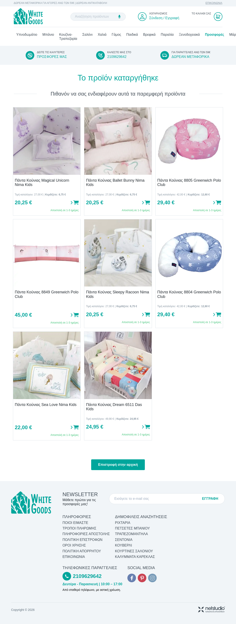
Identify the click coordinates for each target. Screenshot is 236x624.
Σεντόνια (124, 540)
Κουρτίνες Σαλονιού (134, 551)
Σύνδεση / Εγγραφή (164, 18)
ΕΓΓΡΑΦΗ (210, 498)
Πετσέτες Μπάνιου (132, 528)
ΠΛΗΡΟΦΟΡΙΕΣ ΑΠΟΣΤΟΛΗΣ (86, 534)
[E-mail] (156, 499)
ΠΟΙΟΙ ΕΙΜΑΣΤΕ (75, 523)
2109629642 (117, 57)
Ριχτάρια (122, 523)
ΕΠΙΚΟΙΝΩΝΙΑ (214, 3)
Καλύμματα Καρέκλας (135, 557)
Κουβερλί (123, 545)
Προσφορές (214, 34)
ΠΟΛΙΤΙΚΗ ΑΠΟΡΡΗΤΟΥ (82, 551)
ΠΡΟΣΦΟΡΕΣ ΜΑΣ (52, 57)
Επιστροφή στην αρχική (118, 464)
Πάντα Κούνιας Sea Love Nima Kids (46, 405)
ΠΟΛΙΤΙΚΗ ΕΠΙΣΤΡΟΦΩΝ (82, 540)
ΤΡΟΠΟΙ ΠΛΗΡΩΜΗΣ (79, 528)
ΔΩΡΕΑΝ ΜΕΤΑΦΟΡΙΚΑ (190, 57)
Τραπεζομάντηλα (131, 534)
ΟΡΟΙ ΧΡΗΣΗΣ (74, 545)
